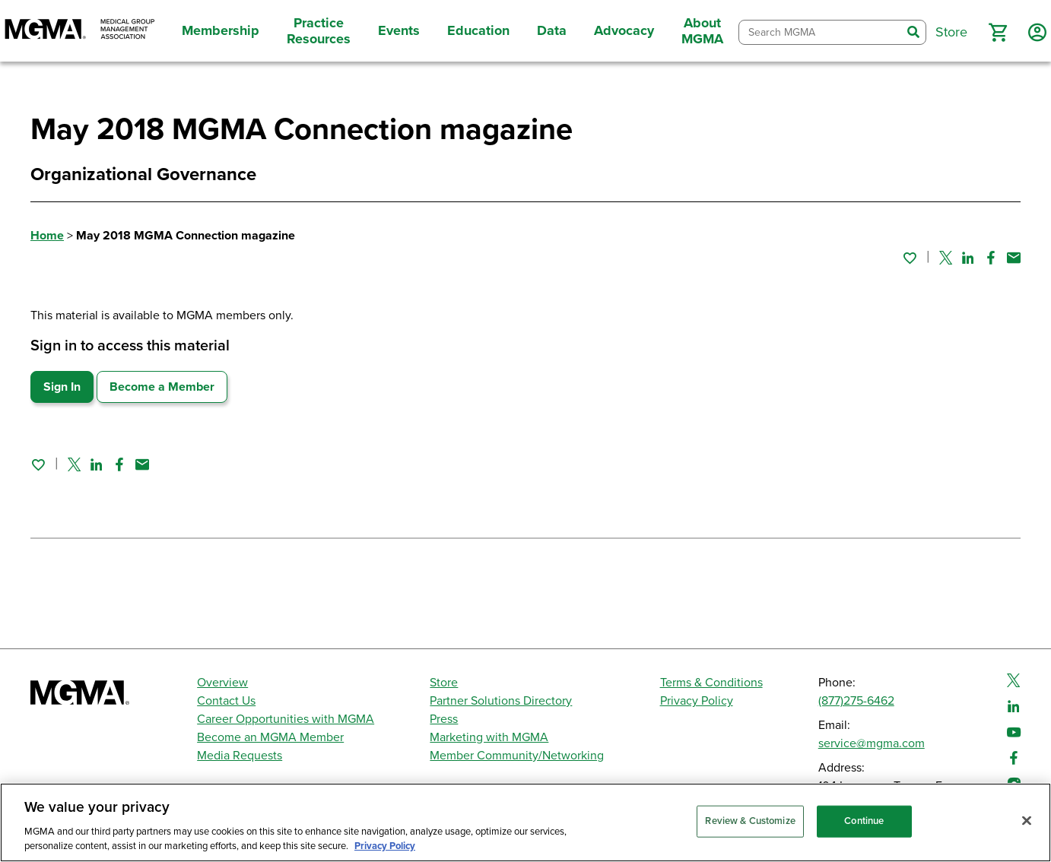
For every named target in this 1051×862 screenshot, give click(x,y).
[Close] (1026, 821)
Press (444, 719)
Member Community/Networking (517, 755)
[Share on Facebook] (991, 258)
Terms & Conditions (711, 682)
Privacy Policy (696, 700)
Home (47, 235)
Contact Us (226, 700)
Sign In (62, 387)
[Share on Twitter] (945, 258)
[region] (525, 822)
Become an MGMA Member (270, 737)
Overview (222, 682)
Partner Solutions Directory (501, 700)
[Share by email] (1014, 258)
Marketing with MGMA (489, 737)
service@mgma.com (871, 743)
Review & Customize (750, 821)
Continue (864, 821)
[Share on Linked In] (968, 258)
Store (444, 682)
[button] (998, 32)
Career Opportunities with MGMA (285, 719)
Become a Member (162, 387)
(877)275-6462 (856, 700)
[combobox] (820, 32)
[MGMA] (80, 30)
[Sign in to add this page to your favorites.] (909, 257)
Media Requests (239, 755)
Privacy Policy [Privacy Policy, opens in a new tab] (384, 846)
